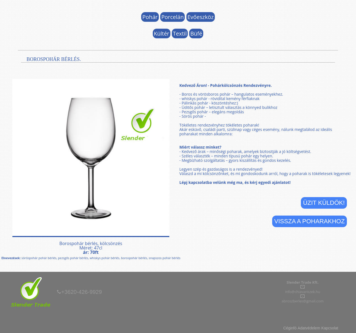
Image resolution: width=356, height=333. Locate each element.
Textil (180, 33)
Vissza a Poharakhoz (309, 221)
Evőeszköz (201, 17)
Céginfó (289, 328)
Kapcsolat (329, 328)
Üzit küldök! (324, 202)
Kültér (161, 33)
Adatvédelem (309, 328)
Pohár (150, 17)
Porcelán (172, 17)
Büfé (196, 33)
